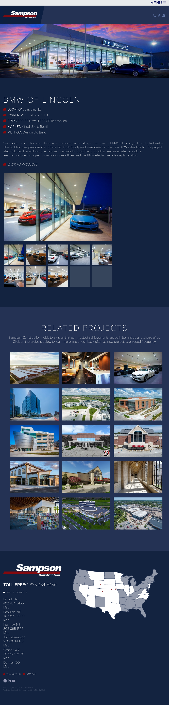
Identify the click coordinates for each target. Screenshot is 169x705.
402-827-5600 (14, 616)
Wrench (159, 15)
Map (6, 607)
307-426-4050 (13, 654)
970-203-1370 (13, 641)
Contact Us (13, 673)
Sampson (164, 15)
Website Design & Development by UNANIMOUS (24, 690)
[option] (84, 50)
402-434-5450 (13, 603)
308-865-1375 (13, 629)
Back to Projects (23, 164)
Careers (31, 673)
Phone (154, 15)
